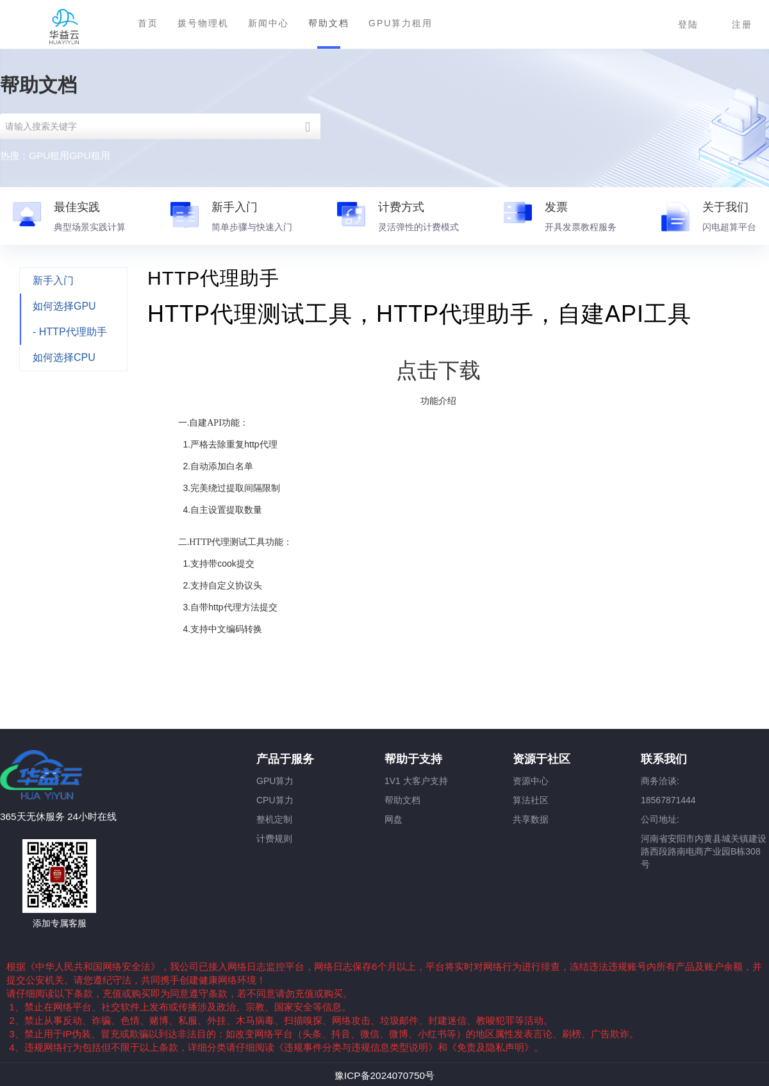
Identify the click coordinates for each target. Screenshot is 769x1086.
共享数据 (531, 819)
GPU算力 (275, 781)
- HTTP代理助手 (70, 331)
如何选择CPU (64, 357)
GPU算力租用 (400, 23)
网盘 (393, 819)
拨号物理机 (203, 23)
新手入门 (53, 280)
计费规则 (274, 838)
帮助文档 (328, 23)
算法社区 (531, 800)
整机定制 (274, 819)
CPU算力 (275, 800)
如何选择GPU (64, 306)
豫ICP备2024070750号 (384, 1075)
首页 (148, 23)
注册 (742, 24)
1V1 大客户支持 (416, 781)
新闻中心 (268, 23)
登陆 (688, 24)
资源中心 (531, 781)
